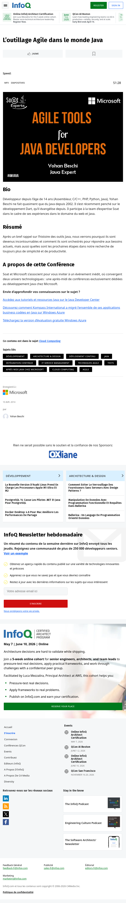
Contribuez (10, 760)
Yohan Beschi (17, 416)
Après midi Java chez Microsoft (25, 369)
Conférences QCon (15, 748)
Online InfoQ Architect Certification (79, 737)
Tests (111, 362)
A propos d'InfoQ (14, 772)
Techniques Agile (88, 362)
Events (8, 754)
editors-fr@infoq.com (96, 871)
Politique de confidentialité (18, 895)
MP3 (7, 83)
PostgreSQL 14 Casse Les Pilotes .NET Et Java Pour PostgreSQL (32, 503)
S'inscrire (9, 735)
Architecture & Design (47, 356)
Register (98, 5)
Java (106, 356)
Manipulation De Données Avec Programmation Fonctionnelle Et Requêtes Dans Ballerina (95, 504)
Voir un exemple (16, 555)
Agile (86, 369)
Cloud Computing (50, 341)
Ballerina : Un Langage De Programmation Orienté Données (94, 518)
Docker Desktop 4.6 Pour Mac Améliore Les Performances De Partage (32, 515)
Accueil (8, 729)
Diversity (9, 784)
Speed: (7, 73)
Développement (15, 356)
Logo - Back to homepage (21, 5)
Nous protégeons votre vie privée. (22, 613)
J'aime (35, 54)
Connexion (11, 742)
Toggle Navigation (5, 5)
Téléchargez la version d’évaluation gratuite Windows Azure (44, 320)
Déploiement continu (82, 356)
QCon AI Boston (80, 749)
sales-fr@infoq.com (54, 871)
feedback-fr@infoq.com (15, 871)
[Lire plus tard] (94, 54)
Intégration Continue (19, 362)
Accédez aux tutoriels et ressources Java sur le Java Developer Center (51, 300)
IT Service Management (55, 362)
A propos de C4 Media (17, 778)
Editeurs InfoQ (12, 766)
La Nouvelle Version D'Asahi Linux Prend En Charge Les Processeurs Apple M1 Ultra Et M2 (31, 489)
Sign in (115, 5)
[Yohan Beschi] (6, 416)
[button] (36, 606)
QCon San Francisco (83, 773)
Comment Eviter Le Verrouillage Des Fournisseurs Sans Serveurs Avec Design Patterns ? (93, 489)
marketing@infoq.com (15, 882)
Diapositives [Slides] (18, 83)
